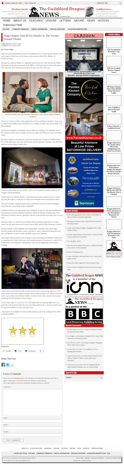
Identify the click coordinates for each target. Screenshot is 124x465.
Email (5, 425)
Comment (7, 387)
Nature (79, 20)
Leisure (51, 20)
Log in (78, 458)
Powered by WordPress (97, 458)
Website (5, 432)
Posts (81, 458)
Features (36, 20)
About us (19, 20)
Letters (65, 20)
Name (5, 418)
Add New (87, 458)
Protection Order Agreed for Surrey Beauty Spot (83, 263)
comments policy (18, 378)
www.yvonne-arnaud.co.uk (31, 312)
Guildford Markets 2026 (77, 29)
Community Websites (20, 29)
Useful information (39, 29)
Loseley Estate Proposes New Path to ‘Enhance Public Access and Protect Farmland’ (84, 358)
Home (6, 20)
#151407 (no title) (20, 453)
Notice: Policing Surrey (75, 252)
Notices (103, 20)
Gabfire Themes (116, 458)
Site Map (6, 29)
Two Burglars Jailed (73, 241)
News (91, 20)
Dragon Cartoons (57, 29)
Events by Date (36, 448)
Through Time (12, 25)
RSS (108, 453)
